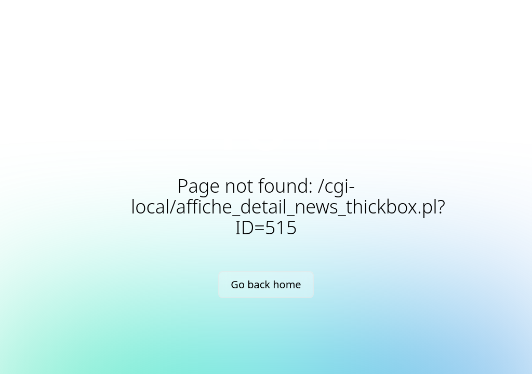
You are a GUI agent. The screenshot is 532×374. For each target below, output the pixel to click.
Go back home (266, 284)
